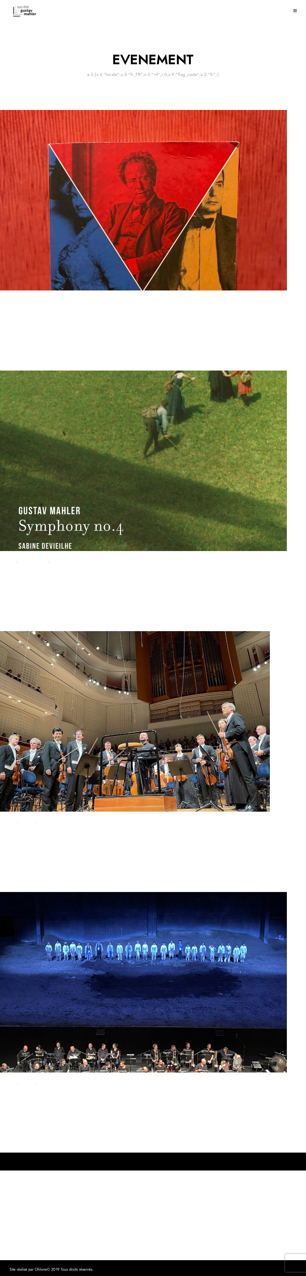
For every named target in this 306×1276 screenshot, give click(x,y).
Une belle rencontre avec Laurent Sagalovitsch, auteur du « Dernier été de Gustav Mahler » (149, 317)
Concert (8, 822)
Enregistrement (33, 562)
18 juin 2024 (12, 359)
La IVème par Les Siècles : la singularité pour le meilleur (91, 577)
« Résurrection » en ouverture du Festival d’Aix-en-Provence (97, 1099)
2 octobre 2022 (15, 619)
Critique (7, 562)
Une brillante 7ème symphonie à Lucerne (66, 838)
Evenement (9, 301)
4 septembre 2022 (18, 880)
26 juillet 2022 (14, 1141)
